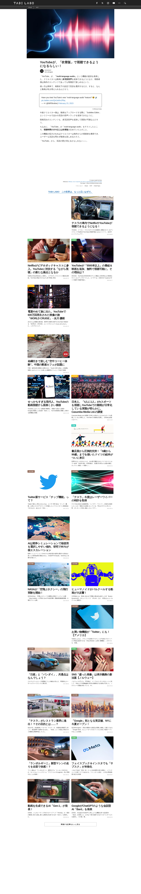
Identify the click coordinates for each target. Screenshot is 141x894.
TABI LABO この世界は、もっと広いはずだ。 (70, 192)
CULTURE (74, 197)
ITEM (73, 425)
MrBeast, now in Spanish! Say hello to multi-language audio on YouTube (85, 181)
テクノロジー (80, 186)
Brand (86, 186)
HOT (91, 186)
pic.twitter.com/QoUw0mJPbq (53, 101)
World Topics (97, 186)
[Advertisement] (70, 865)
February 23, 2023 (66, 104)
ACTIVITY (31, 286)
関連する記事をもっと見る (70, 824)
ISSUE (30, 240)
